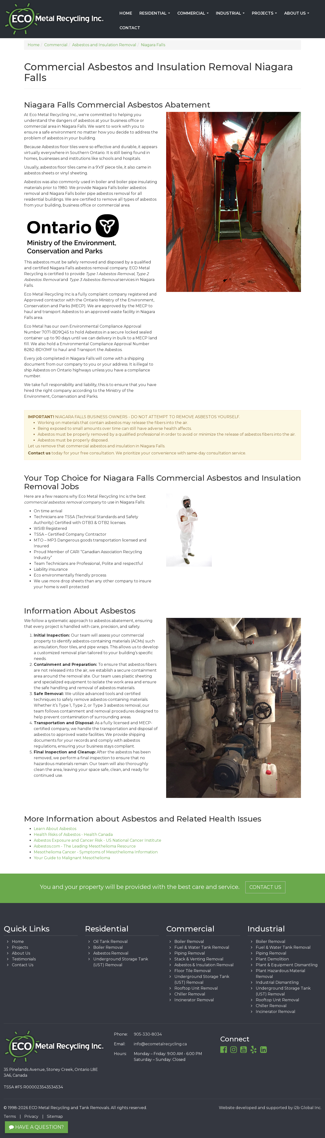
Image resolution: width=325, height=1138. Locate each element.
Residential (155, 15)
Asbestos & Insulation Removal (204, 965)
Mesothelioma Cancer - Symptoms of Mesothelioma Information (96, 852)
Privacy (31, 1116)
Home (126, 13)
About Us (297, 15)
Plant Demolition (272, 959)
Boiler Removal (108, 947)
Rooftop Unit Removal (196, 988)
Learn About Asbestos (55, 828)
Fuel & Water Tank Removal (201, 947)
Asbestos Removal (110, 953)
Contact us (39, 453)
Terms (10, 1116)
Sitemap (55, 1116)
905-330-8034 (148, 1034)
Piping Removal (189, 953)
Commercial (194, 15)
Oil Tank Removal (110, 941)
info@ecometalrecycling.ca (160, 1044)
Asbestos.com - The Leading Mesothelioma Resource (85, 846)
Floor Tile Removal (192, 970)
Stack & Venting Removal (198, 959)
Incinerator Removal (194, 1000)
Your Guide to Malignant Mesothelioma (72, 858)
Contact (130, 28)
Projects (265, 15)
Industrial (231, 15)
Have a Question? (36, 1127)
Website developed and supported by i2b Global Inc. (270, 1107)
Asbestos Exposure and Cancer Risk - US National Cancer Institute (97, 840)
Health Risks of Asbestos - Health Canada (73, 834)
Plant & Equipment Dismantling (287, 965)
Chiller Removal (189, 994)
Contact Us (265, 887)
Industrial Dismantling (277, 982)
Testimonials (24, 959)
